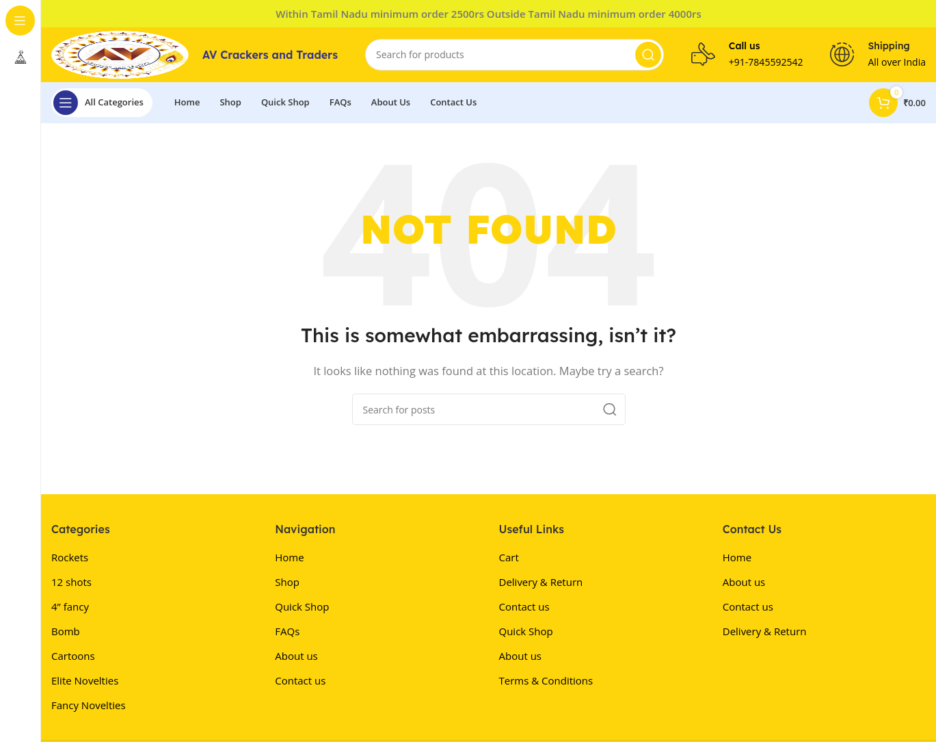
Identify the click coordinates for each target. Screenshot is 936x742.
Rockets (69, 557)
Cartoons (73, 656)
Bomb (65, 631)
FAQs (287, 631)
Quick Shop (302, 606)
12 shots (71, 582)
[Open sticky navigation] (101, 102)
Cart (509, 557)
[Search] (514, 55)
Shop (287, 582)
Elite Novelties (84, 680)
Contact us (300, 680)
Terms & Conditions (546, 680)
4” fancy (70, 606)
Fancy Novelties (88, 705)
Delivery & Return (541, 582)
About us (296, 656)
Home (289, 557)
